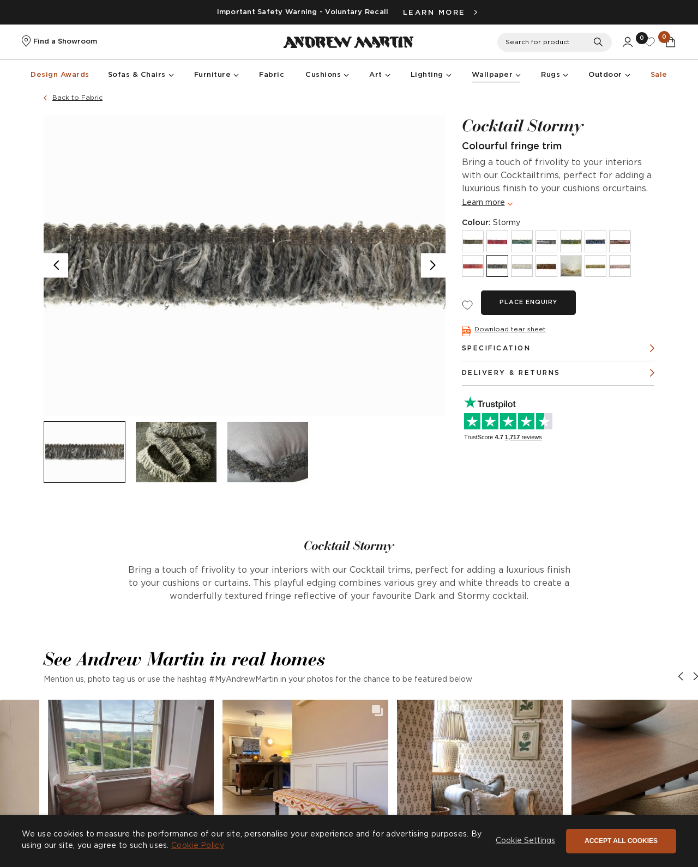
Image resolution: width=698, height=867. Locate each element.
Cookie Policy (197, 845)
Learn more (483, 202)
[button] (131, 782)
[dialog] (349, 841)
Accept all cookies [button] (621, 841)
